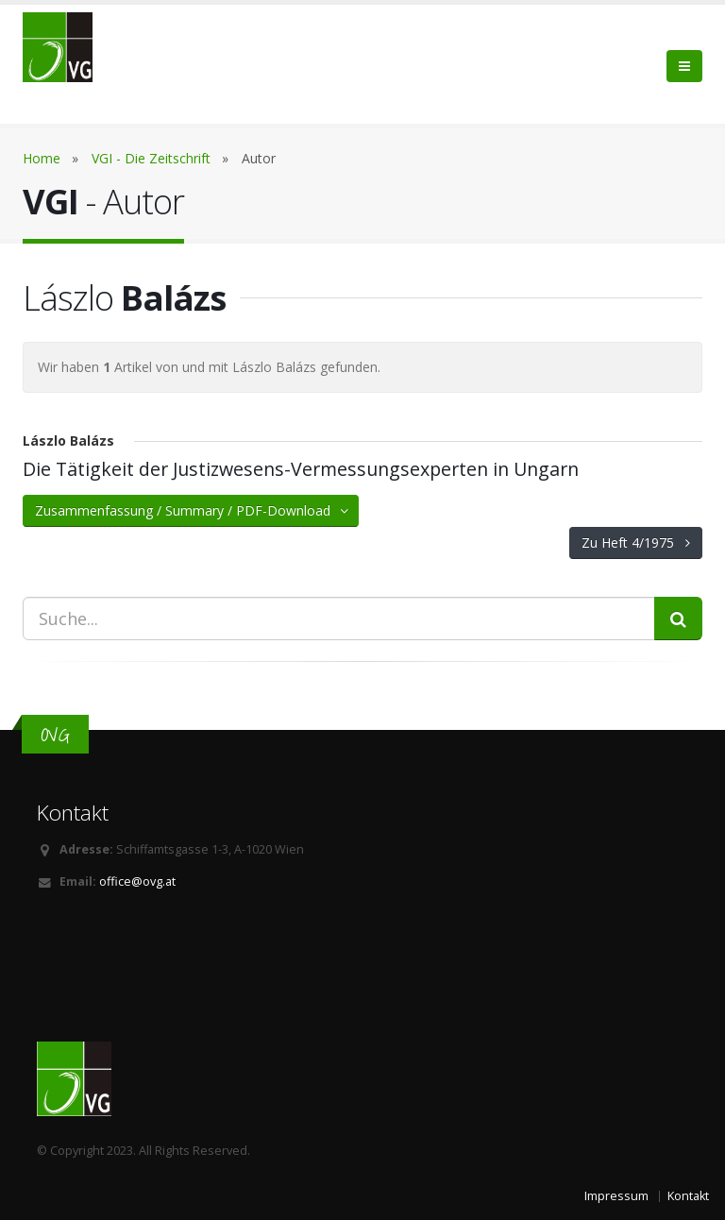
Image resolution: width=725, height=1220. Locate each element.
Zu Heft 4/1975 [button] (636, 542)
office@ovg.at (137, 881)
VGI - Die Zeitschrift (151, 158)
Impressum (616, 1196)
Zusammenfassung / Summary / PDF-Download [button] (193, 510)
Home (41, 158)
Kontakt (688, 1196)
